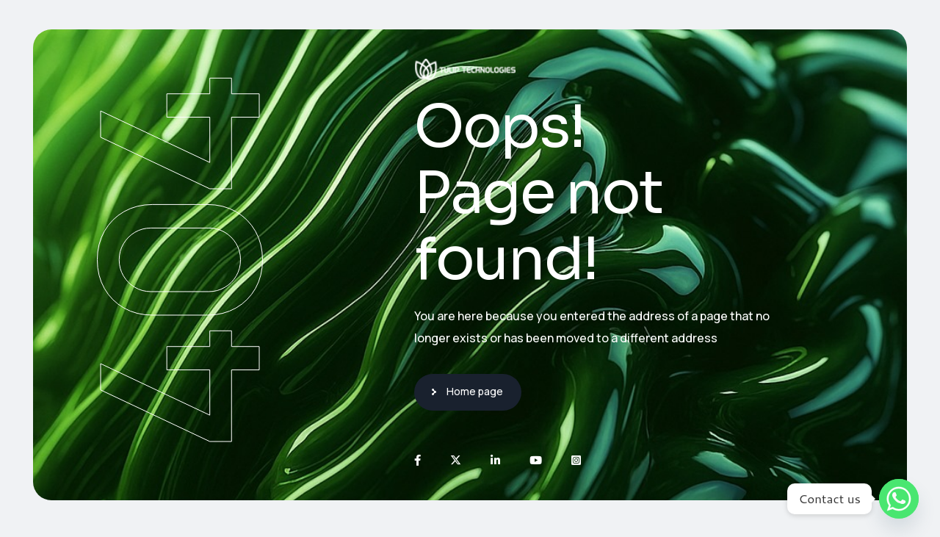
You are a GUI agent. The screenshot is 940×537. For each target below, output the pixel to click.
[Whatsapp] (899, 499)
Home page (474, 391)
